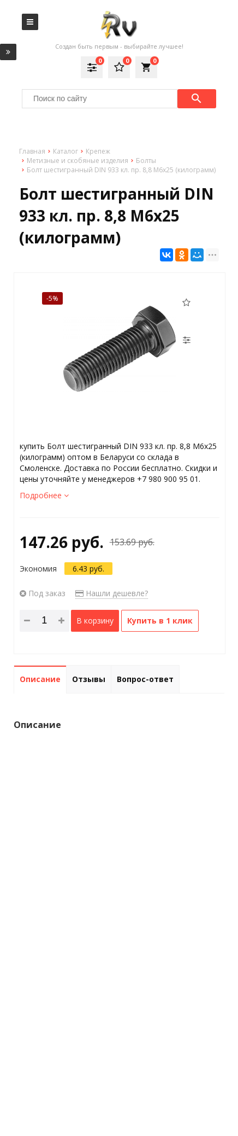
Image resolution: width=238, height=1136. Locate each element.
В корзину (95, 620)
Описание (40, 679)
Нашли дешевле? (111, 593)
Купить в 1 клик (160, 620)
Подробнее (44, 495)
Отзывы (88, 679)
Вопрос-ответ (145, 679)
